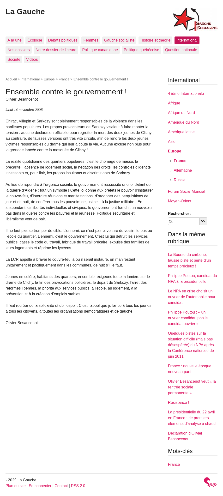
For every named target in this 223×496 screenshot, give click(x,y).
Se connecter (40, 486)
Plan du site (16, 486)
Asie (171, 141)
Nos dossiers (18, 50)
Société (13, 59)
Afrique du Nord (181, 113)
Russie (180, 180)
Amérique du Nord (183, 122)
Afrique (174, 103)
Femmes (90, 40)
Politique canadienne (100, 50)
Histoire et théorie (155, 40)
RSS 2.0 (78, 486)
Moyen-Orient (179, 201)
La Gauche (25, 11)
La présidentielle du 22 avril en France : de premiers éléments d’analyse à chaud (192, 418)
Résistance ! (178, 402)
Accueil (11, 79)
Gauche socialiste (119, 40)
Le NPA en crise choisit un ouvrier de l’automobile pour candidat (191, 297)
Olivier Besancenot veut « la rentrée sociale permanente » (192, 387)
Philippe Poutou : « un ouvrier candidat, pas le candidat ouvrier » (188, 318)
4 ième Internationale (186, 93)
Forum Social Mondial (186, 191)
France (64, 79)
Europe (49, 79)
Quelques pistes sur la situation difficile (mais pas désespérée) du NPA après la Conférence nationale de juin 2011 (191, 344)
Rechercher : (180, 214)
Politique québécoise (141, 50)
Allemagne (183, 170)
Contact (61, 486)
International (187, 40)
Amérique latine (181, 132)
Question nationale (181, 50)
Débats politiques (63, 40)
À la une (14, 40)
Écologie (34, 40)
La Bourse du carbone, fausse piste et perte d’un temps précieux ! (189, 260)
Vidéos (32, 59)
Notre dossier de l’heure (56, 50)
